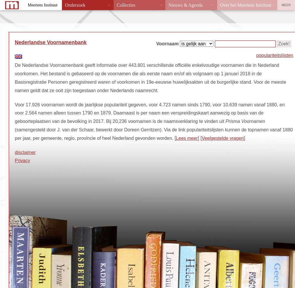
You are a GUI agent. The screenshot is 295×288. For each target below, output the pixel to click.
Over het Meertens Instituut (245, 5)
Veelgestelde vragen (223, 138)
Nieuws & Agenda (185, 5)
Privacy (22, 160)
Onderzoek (75, 5)
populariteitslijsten (274, 55)
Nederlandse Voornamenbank (51, 42)
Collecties (126, 5)
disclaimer (25, 152)
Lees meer (187, 138)
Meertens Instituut (42, 5)
